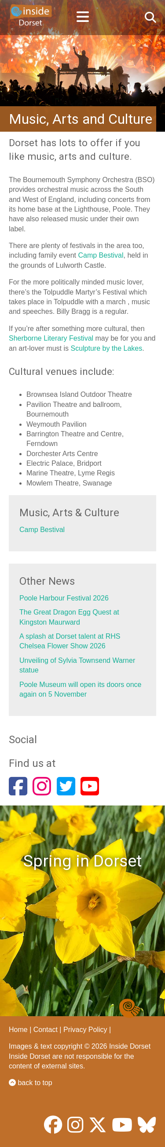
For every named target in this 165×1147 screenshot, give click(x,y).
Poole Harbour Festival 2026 (64, 598)
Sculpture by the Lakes (106, 348)
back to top (30, 1082)
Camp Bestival (100, 255)
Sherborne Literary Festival (51, 338)
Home (18, 1029)
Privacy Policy (85, 1029)
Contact (45, 1029)
